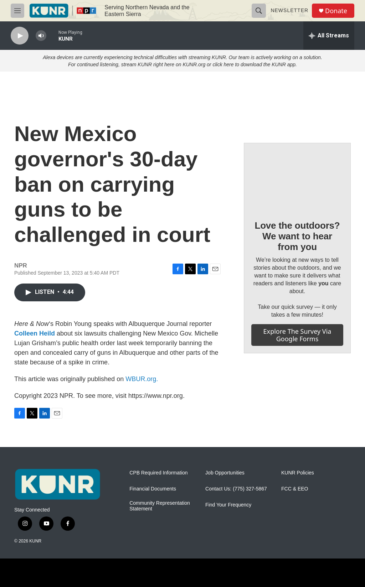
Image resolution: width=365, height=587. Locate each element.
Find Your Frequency (228, 505)
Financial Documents (152, 489)
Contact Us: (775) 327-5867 (236, 489)
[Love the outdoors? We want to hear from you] (297, 176)
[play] (19, 36)
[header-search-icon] (259, 11)
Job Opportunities (225, 473)
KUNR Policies (297, 473)
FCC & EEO (294, 489)
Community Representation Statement (159, 505)
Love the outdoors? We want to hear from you (297, 236)
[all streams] (328, 35)
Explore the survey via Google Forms (297, 335)
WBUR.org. (141, 379)
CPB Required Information (158, 473)
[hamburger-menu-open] (17, 11)
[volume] (41, 36)
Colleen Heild (34, 333)
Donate (336, 11)
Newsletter (289, 10)
